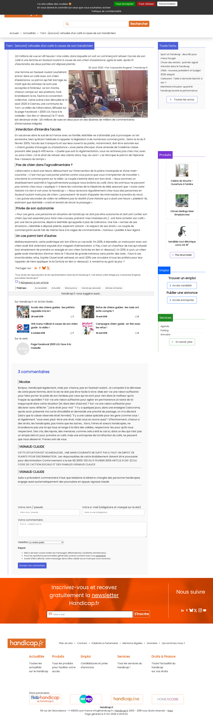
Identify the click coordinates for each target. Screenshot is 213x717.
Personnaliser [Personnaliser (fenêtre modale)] (167, 4)
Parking (164, 330)
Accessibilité (41, 288)
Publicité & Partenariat (105, 643)
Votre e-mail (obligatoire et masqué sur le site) (111, 507)
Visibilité (23, 542)
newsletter (105, 595)
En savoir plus (181, 342)
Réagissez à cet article (35, 282)
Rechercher (139, 24)
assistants (100, 555)
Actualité (56, 288)
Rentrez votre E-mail (33, 614)
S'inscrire (141, 614)
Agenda (165, 326)
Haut (170, 710)
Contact (82, 643)
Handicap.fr (121, 710)
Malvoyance (71, 288)
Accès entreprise (181, 300)
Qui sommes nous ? (173, 643)
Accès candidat (180, 285)
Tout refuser (146, 4)
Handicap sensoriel (91, 288)
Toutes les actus (181, 99)
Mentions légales (133, 643)
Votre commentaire (30, 520)
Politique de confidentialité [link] (106, 11)
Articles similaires (113, 288)
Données (152, 643)
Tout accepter (124, 4)
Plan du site (66, 643)
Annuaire (165, 334)
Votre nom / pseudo (30, 507)
